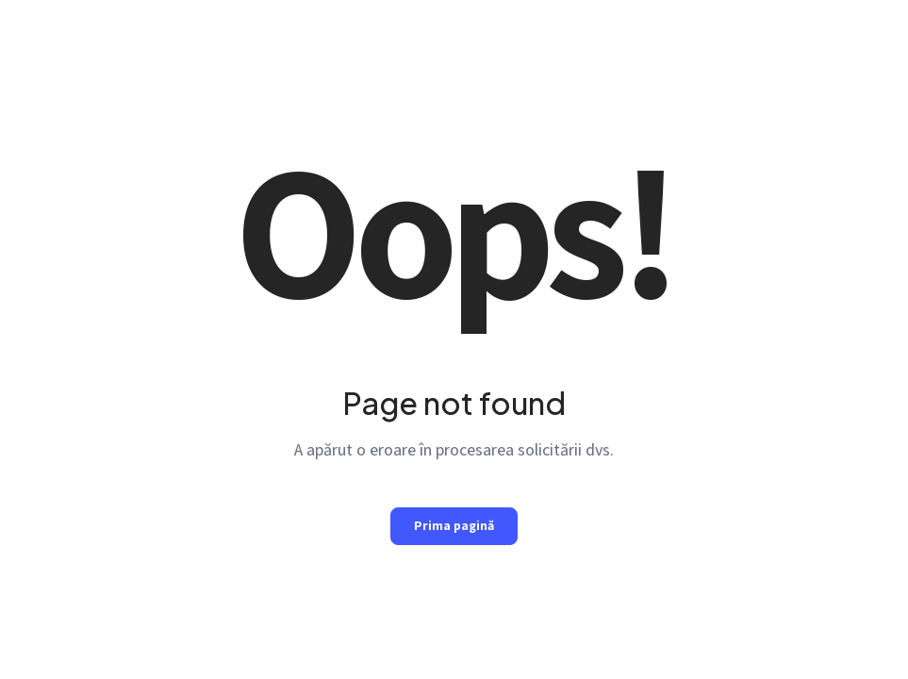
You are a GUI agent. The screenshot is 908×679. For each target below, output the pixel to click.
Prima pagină (454, 525)
